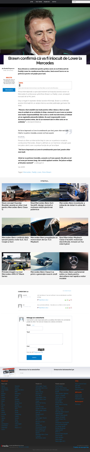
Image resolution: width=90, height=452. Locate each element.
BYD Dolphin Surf (41, 429)
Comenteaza (67, 290)
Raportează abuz (43, 300)
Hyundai (3, 414)
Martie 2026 (78, 397)
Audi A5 (38, 412)
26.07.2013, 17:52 (27, 296)
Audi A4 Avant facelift (61, 424)
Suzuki (17, 418)
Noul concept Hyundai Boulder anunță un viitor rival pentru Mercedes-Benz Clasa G (15, 206)
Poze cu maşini (79, 389)
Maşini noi (4, 381)
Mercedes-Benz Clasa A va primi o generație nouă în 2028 (44, 273)
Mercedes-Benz (19, 390)
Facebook (56, 373)
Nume (29, 325)
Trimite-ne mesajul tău (81, 447)
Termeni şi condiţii (24, 447)
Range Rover (18, 403)
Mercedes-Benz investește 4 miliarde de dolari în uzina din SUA (72, 205)
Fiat (2, 407)
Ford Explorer (59, 386)
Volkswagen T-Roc (41, 397)
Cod (28, 346)
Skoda (16, 410)
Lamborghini (4, 424)
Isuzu (2, 416)
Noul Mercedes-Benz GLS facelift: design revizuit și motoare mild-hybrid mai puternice (42, 206)
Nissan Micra (59, 402)
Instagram (60, 373)
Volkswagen (18, 424)
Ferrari (3, 405)
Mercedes (27, 172)
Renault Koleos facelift (61, 433)
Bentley (3, 393)
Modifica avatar (21, 319)
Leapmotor (4, 427)
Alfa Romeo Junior (41, 438)
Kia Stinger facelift (60, 426)
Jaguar (3, 418)
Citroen (3, 397)
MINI (16, 391)
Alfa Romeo (4, 388)
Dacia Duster (58, 435)
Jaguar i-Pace (59, 410)
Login (59, 2)
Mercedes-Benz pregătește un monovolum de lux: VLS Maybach (44, 239)
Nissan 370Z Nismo (61, 388)
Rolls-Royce (18, 407)
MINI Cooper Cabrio (41, 410)
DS (2, 403)
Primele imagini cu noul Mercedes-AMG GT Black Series (13, 274)
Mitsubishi (18, 393)
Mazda (17, 388)
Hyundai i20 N (59, 408)
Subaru (17, 416)
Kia (2, 422)
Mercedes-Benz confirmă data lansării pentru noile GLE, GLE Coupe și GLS (15, 239)
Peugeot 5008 (39, 414)
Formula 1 (78, 404)
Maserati (17, 386)
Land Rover (4, 425)
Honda (3, 412)
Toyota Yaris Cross (60, 397)
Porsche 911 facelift (41, 427)
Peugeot (17, 399)
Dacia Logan (58, 439)
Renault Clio (39, 393)
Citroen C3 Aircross (41, 408)
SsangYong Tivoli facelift (62, 422)
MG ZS (38, 420)
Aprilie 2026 (78, 395)
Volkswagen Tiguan (41, 386)
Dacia (2, 401)
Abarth (3, 386)
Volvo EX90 (39, 425)
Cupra (3, 399)
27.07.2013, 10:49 (27, 306)
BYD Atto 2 (39, 395)
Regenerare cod (38, 352)
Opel (16, 397)
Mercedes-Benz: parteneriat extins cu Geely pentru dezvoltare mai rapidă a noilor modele (72, 275)
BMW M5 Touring (41, 403)
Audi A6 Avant (40, 406)
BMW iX (57, 432)
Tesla (16, 420)
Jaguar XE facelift (60, 417)
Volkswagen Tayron (41, 418)
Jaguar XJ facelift (60, 395)
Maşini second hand (80, 383)
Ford (2, 408)
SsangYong (18, 414)
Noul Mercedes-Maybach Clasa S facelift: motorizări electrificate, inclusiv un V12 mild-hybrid (71, 240)
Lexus (3, 429)
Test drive (77, 387)
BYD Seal (38, 390)
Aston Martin (4, 390)
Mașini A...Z (18, 427)
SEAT (16, 408)
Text (28, 332)
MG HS (38, 416)
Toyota (16, 422)
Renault (17, 405)
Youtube (64, 373)
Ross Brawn (46, 172)
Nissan (17, 395)
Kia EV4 (38, 404)
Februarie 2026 (79, 398)
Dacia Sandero (59, 437)
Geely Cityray (39, 391)
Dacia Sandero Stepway (61, 393)
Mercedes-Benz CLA (41, 388)
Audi (2, 391)
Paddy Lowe (36, 172)
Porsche (17, 401)
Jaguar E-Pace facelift (61, 415)
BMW (3, 395)
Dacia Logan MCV (60, 441)
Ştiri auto (77, 385)
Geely (3, 410)
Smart (16, 412)
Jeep (2, 420)
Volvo (16, 425)
